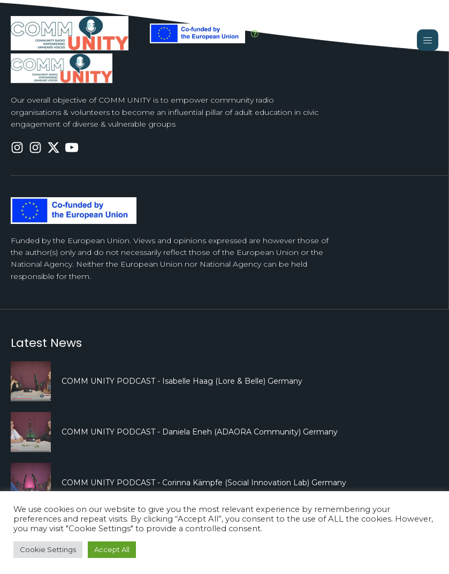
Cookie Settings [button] (48, 549)
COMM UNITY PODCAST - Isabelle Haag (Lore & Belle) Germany (182, 381)
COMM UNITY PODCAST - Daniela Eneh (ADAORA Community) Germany (200, 432)
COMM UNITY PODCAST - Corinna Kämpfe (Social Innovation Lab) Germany (204, 482)
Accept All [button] (112, 549)
